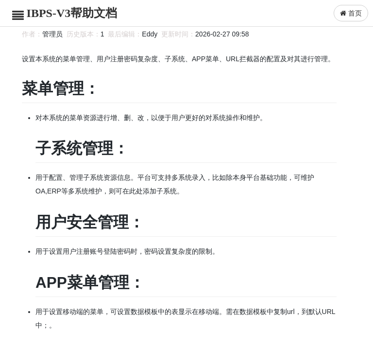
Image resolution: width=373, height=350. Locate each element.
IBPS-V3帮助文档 (72, 13)
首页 (351, 13)
